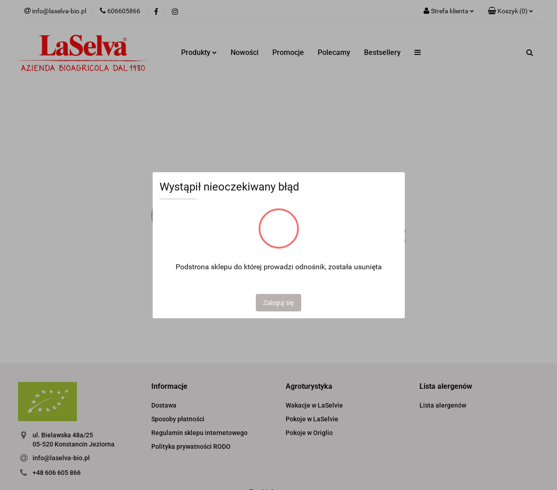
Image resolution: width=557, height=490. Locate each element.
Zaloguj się (278, 302)
